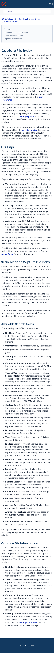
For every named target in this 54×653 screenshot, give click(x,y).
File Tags (7, 29)
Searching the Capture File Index (16, 32)
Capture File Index (11, 21)
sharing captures (27, 116)
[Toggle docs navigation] (50, 4)
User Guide (35, 19)
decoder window (30, 130)
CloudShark (23, 19)
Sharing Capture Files (29, 622)
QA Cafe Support (8, 19)
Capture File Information (13, 39)
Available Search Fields (14, 36)
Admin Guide (7, 254)
